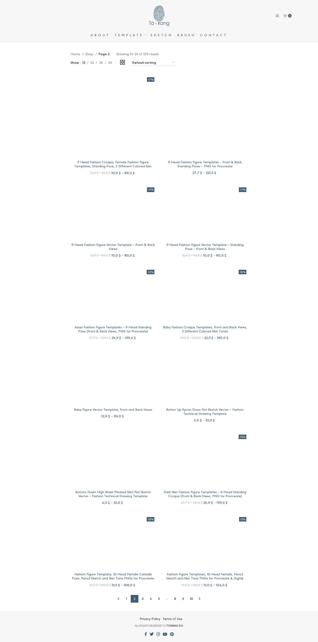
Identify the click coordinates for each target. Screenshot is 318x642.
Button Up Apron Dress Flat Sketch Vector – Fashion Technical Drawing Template (205, 411)
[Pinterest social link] (172, 634)
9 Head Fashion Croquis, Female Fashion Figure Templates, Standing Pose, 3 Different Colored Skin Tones (113, 165)
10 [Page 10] (191, 599)
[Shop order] (154, 62)
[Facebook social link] (145, 634)
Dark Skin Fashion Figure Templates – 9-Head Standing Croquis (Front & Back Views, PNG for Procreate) (205, 493)
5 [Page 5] (159, 599)
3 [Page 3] (143, 599)
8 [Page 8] (175, 599)
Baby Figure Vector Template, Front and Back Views (113, 409)
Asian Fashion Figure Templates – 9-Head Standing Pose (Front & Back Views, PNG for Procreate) (113, 328)
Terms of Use (172, 618)
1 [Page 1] (126, 599)
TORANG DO (175, 625)
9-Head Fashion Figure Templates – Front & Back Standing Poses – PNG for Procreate (205, 163)
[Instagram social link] (158, 634)
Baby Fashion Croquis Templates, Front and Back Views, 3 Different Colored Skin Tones (205, 328)
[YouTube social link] (165, 634)
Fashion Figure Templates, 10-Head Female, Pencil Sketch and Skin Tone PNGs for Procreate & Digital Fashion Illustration (204, 578)
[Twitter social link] (151, 634)
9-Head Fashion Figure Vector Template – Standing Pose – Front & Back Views (205, 246)
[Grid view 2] (122, 62)
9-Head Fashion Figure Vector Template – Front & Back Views (113, 246)
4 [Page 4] (151, 599)
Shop (89, 53)
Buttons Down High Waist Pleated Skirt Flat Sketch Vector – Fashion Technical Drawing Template (113, 493)
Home (76, 53)
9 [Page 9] (183, 599)
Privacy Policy (150, 618)
